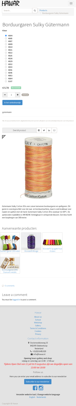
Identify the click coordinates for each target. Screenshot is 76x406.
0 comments (9, 285)
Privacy (38, 334)
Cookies (38, 331)
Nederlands (41, 397)
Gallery (38, 325)
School (38, 319)
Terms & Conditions (38, 328)
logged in (16, 299)
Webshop (38, 322)
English (32, 397)
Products (43, 10)
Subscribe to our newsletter (38, 381)
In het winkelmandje (12, 102)
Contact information (38, 338)
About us (38, 317)
